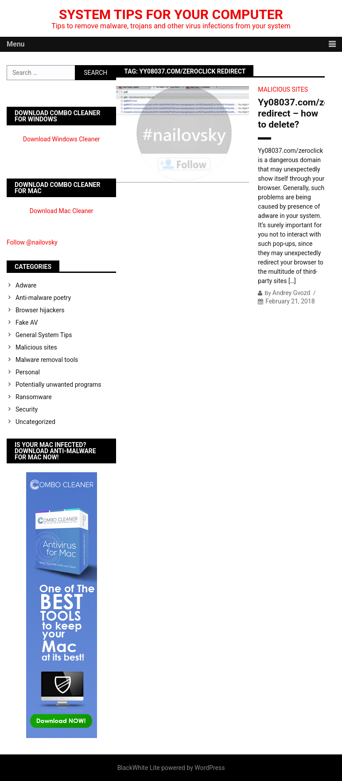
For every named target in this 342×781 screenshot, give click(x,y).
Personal (28, 372)
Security (27, 409)
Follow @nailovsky (32, 242)
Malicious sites (283, 89)
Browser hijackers (40, 310)
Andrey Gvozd (291, 292)
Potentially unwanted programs (58, 384)
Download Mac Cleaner (61, 210)
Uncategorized (35, 421)
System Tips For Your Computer (171, 14)
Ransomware (34, 396)
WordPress (209, 767)
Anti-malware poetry (43, 297)
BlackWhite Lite (138, 767)
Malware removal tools (47, 359)
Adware (26, 285)
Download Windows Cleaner (61, 139)
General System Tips (44, 334)
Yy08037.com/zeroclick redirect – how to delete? (291, 113)
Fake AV (27, 322)
